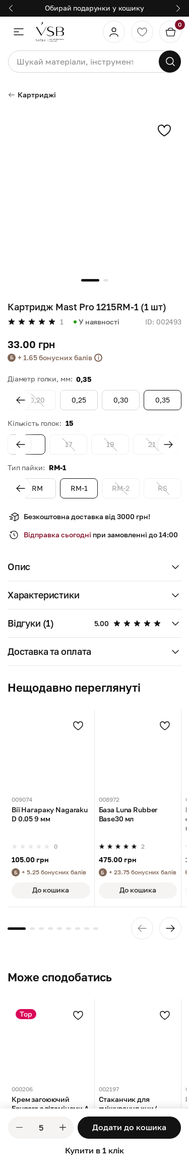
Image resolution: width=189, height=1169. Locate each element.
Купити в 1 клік (94, 1150)
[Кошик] (170, 32)
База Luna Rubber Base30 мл (128, 814)
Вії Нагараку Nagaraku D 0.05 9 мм (50, 814)
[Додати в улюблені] (78, 725)
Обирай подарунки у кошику (94, 8)
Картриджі (32, 94)
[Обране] (142, 32)
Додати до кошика (129, 1127)
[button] (94, 567)
